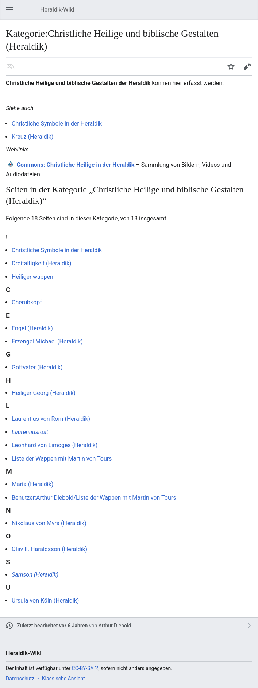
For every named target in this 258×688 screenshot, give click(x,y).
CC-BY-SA (83, 668)
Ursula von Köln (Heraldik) (45, 600)
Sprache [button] (13, 69)
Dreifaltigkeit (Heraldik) (42, 263)
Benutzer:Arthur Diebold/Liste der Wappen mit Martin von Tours (94, 497)
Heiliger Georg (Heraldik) (44, 392)
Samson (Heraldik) (35, 574)
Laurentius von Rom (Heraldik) (51, 418)
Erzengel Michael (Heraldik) (47, 341)
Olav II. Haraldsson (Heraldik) (49, 549)
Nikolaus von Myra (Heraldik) (49, 523)
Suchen (251, 13)
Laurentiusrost (30, 431)
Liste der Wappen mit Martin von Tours (62, 458)
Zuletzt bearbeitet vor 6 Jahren (52, 626)
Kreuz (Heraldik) (32, 136)
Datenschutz (20, 678)
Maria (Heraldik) (32, 484)
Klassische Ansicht (63, 678)
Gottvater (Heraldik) (37, 367)
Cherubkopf (27, 302)
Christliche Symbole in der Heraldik (57, 123)
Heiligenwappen (32, 276)
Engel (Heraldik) (32, 328)
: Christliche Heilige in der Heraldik (76, 164)
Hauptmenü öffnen (12, 13)
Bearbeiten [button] (249, 69)
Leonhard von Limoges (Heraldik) (54, 445)
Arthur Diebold (115, 626)
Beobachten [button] (233, 69)
